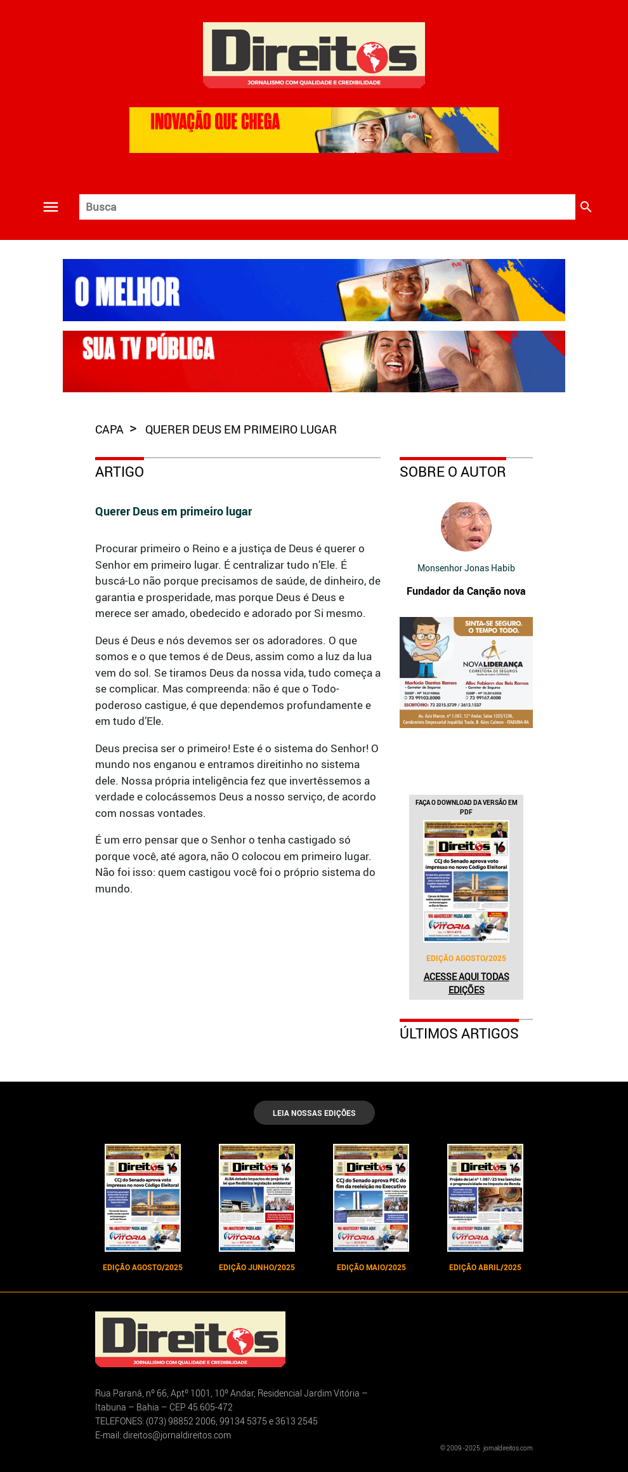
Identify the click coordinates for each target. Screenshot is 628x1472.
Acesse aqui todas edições (466, 983)
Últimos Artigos (459, 1033)
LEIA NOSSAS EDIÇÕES (314, 1113)
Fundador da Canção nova (466, 591)
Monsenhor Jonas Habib (466, 568)
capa (110, 429)
